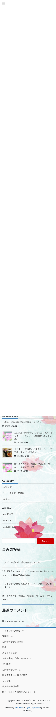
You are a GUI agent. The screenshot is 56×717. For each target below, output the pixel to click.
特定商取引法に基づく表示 (14, 675)
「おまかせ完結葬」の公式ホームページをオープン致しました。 (33, 451)
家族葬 (6, 499)
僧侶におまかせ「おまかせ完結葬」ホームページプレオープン (33, 465)
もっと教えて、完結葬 (13, 493)
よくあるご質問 (9, 652)
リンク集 (6, 680)
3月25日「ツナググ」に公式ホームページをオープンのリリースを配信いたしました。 (33, 435)
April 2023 (8, 514)
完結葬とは (7, 636)
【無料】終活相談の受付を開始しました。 (22, 422)
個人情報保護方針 (10, 686)
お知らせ (7, 486)
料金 (4, 647)
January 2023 (9, 526)
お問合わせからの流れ (12, 641)
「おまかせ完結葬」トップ (14, 630)
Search (45, 541)
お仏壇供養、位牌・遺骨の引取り (18, 658)
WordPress (19, 707)
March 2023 (8, 520)
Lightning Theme (33, 707)
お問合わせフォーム (11, 669)
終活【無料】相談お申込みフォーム (19, 691)
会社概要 (6, 663)
